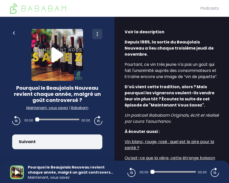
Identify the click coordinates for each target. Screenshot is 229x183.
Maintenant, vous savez (47, 107)
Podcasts (209, 8)
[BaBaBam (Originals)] (105, 8)
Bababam (79, 107)
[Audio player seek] (57, 119)
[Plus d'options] (97, 34)
